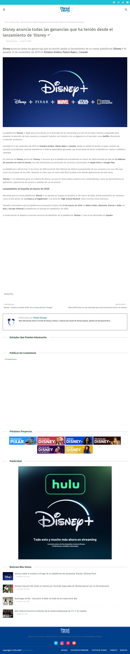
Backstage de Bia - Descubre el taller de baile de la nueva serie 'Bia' (46, 598)
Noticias (64, 650)
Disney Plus (14, 22)
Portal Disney (11, 41)
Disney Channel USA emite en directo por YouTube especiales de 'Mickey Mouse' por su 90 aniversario (62, 586)
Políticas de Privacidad (79, 650)
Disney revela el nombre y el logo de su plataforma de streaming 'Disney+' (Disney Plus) (55, 573)
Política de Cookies (99, 650)
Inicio (7, 22)
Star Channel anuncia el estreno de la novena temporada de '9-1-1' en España (50, 611)
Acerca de (123, 650)
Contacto (113, 650)
